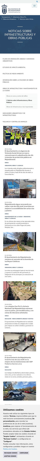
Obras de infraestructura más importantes (19, 107)
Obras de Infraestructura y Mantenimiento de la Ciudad (20, 90)
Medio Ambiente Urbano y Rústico (22, 318)
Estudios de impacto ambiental (14, 67)
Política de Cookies (10, 449)
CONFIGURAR (24, 453)
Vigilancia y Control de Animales (15, 122)
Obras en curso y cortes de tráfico (17, 96)
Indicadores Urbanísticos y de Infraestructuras (14, 114)
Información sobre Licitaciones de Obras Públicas (18, 81)
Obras (7, 162)
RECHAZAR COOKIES (10, 453)
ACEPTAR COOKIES (10, 456)
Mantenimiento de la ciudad (14, 216)
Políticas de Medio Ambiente (13, 74)
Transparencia (6, 17)
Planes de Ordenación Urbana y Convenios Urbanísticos (18, 60)
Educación (8, 318)
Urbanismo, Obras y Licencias (14, 165)
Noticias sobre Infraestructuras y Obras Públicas (19, 101)
